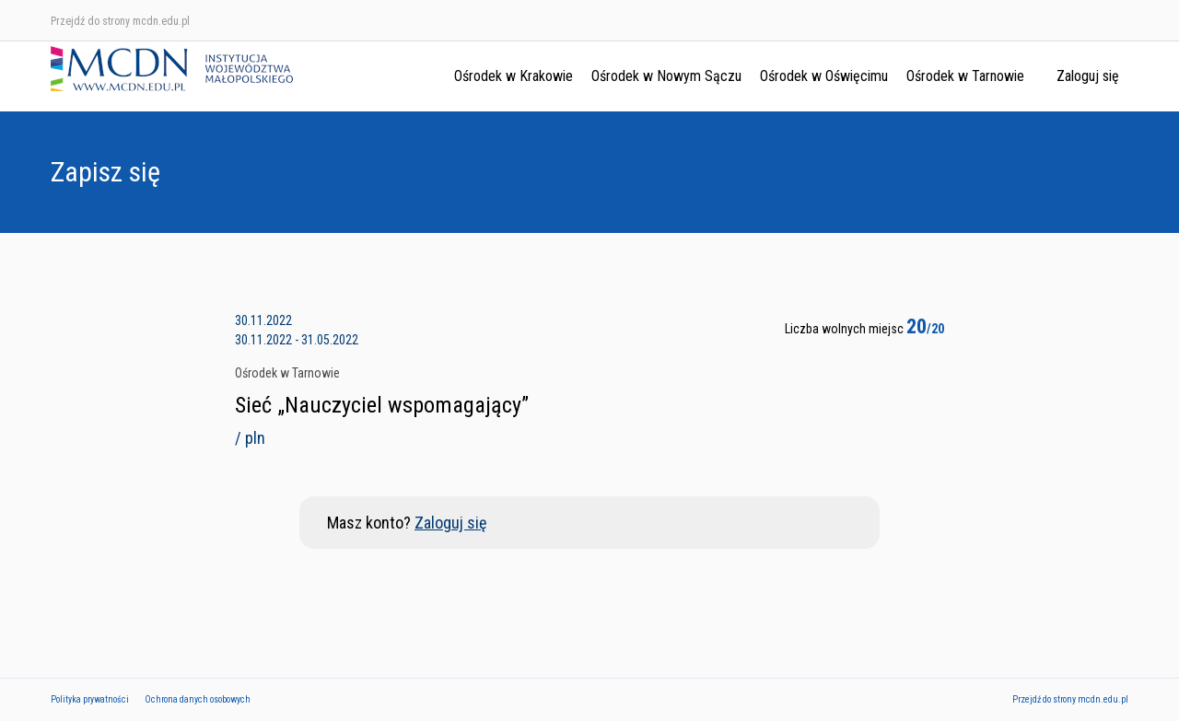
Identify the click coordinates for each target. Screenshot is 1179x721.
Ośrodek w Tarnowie (965, 76)
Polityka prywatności (90, 699)
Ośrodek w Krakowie (513, 76)
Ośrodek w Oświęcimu (824, 76)
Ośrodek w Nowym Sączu (666, 76)
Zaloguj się (1087, 76)
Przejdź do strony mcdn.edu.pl (120, 21)
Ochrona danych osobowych (198, 699)
